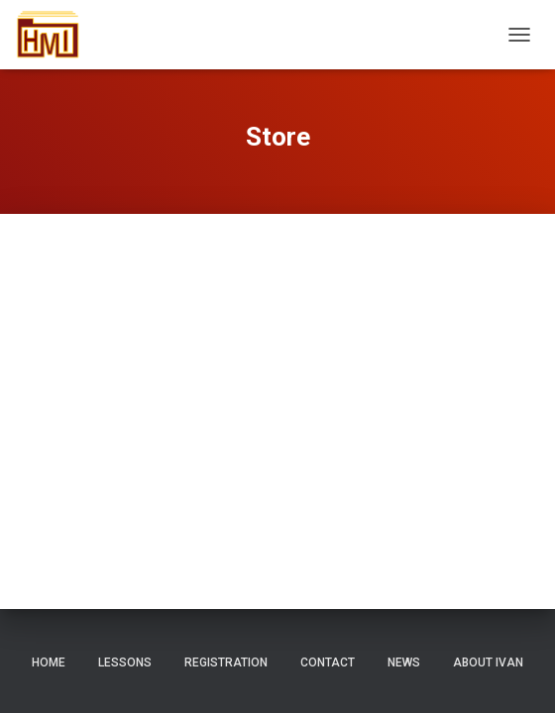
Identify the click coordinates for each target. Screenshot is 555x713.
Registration (226, 662)
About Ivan (488, 662)
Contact (327, 662)
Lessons (125, 662)
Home (48, 662)
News (404, 662)
